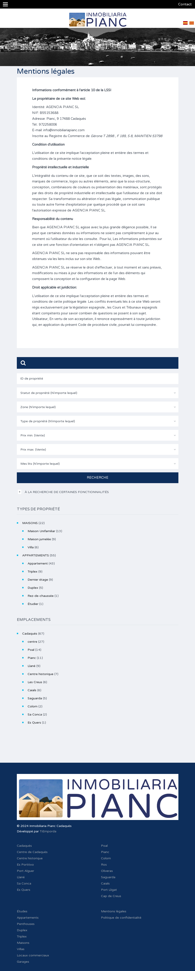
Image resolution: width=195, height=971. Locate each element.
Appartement (38, 563)
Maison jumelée (39, 539)
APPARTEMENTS (35, 555)
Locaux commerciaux (33, 955)
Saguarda (35, 698)
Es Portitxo (25, 865)
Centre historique (40, 674)
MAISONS (30, 523)
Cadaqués (29, 633)
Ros (104, 865)
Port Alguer (25, 871)
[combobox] (97, 392)
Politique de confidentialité (121, 918)
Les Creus (35, 682)
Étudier (33, 604)
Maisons (23, 943)
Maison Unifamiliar (41, 531)
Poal (31, 650)
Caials (32, 690)
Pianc (32, 658)
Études (22, 911)
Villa (31, 547)
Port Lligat (109, 890)
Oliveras (107, 871)
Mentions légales (113, 911)
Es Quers (34, 722)
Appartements (28, 918)
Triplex (32, 571)
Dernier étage (38, 580)
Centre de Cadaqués (32, 852)
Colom (32, 706)
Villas (20, 949)
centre (32, 642)
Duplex (33, 588)
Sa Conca (35, 714)
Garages (23, 962)
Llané (31, 666)
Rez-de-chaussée (41, 596)
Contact (185, 4)
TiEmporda (48, 831)
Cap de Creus (111, 896)
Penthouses (26, 924)
